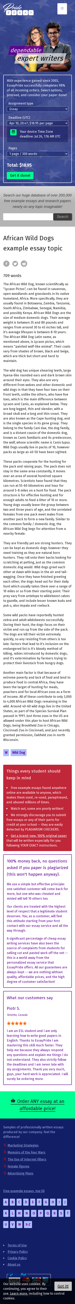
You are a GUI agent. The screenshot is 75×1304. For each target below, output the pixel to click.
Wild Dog (18, 753)
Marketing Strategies (23, 1145)
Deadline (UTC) (19, 118)
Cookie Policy (17, 1258)
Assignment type (20, 103)
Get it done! (20, 175)
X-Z (28, 1224)
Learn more (18, 1293)
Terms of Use (17, 1245)
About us (14, 1264)
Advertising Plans (20, 1173)
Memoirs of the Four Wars (26, 1152)
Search (62, 217)
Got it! (63, 1286)
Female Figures (18, 1166)
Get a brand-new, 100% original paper (39, 836)
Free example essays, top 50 (24, 1191)
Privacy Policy (18, 1252)
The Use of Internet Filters (27, 1159)
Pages (12, 148)
